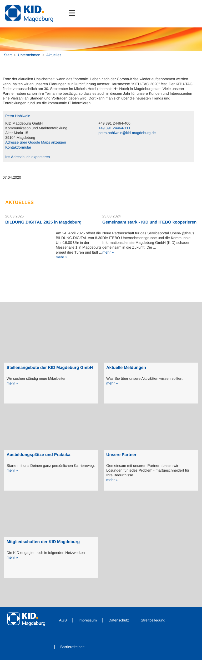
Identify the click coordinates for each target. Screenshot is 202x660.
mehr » (61, 257)
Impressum (88, 620)
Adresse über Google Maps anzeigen (35, 142)
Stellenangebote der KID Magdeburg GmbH (50, 367)
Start (8, 55)
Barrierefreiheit (72, 647)
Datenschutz (119, 620)
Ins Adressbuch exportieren (27, 157)
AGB (63, 620)
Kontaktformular (18, 147)
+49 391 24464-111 (114, 128)
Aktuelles (53, 55)
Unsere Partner (121, 455)
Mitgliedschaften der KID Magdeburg (43, 542)
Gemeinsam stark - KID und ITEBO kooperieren (149, 222)
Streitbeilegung (153, 620)
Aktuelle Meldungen (126, 367)
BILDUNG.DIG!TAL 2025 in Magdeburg (43, 222)
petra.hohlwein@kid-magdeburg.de (127, 133)
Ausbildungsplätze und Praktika (38, 455)
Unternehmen (29, 55)
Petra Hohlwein (17, 116)
